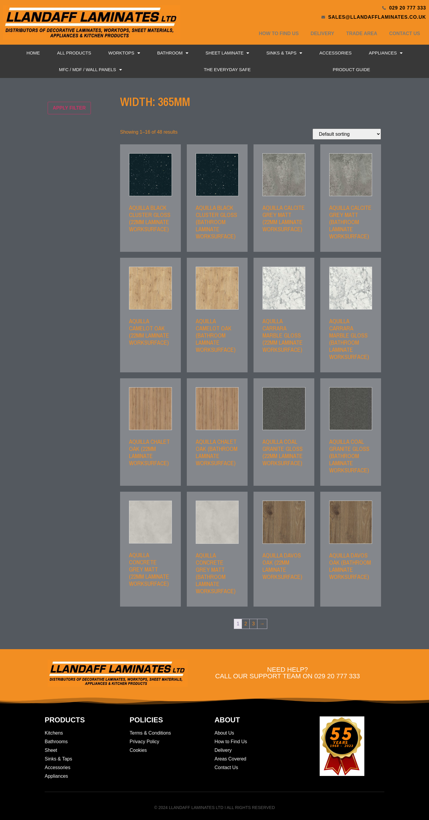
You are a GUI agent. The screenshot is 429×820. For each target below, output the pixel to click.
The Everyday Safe (227, 69)
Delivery (322, 33)
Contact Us (404, 33)
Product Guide (351, 69)
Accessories (335, 52)
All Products (74, 52)
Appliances (385, 53)
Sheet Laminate (227, 53)
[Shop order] (347, 134)
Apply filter (69, 107)
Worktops (124, 53)
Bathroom (172, 53)
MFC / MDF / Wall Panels (90, 70)
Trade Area (361, 33)
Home (33, 52)
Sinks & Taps (284, 53)
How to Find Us (279, 33)
